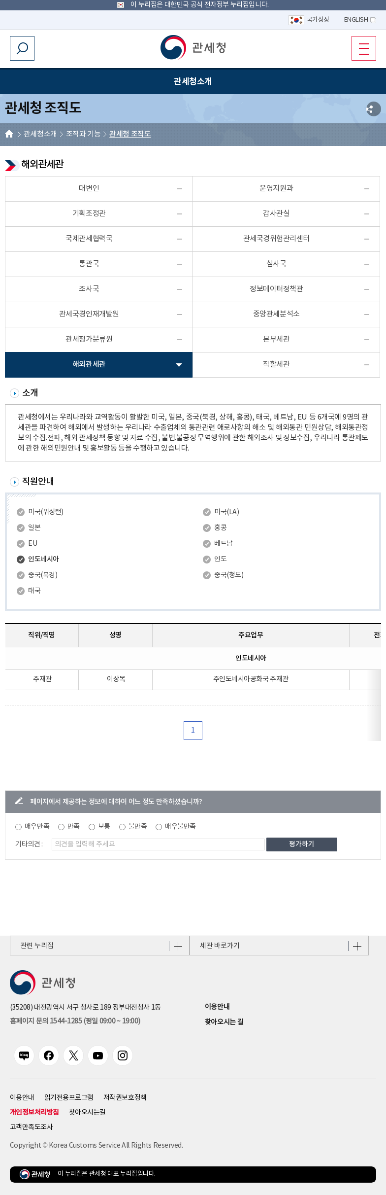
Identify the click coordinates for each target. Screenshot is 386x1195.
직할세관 (276, 364)
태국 (34, 591)
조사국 (89, 289)
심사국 (276, 264)
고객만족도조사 (31, 1127)
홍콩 (220, 528)
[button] (193, 47)
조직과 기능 (83, 134)
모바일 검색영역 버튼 (22, 48)
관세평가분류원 (88, 339)
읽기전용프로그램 (69, 1098)
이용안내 (217, 1007)
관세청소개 (40, 134)
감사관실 (276, 214)
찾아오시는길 (87, 1113)
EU (32, 544)
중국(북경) (42, 575)
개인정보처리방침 (34, 1112)
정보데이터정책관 (276, 289)
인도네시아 (43, 559)
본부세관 (276, 339)
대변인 (89, 188)
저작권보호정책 (125, 1098)
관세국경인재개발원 (89, 314)
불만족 (138, 827)
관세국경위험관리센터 (276, 239)
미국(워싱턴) (46, 512)
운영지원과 (276, 188)
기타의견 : (29, 844)
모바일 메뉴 (360, 48)
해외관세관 (89, 364)
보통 (104, 827)
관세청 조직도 (130, 134)
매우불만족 (180, 827)
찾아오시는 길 (224, 1022)
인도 (220, 559)
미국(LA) (226, 512)
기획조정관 (89, 214)
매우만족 (37, 827)
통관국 (89, 264)
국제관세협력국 (88, 239)
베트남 (223, 544)
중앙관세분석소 (276, 314)
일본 (34, 528)
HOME (9, 135)
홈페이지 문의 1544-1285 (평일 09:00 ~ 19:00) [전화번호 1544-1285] (75, 1021)
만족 (73, 827)
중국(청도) (228, 575)
